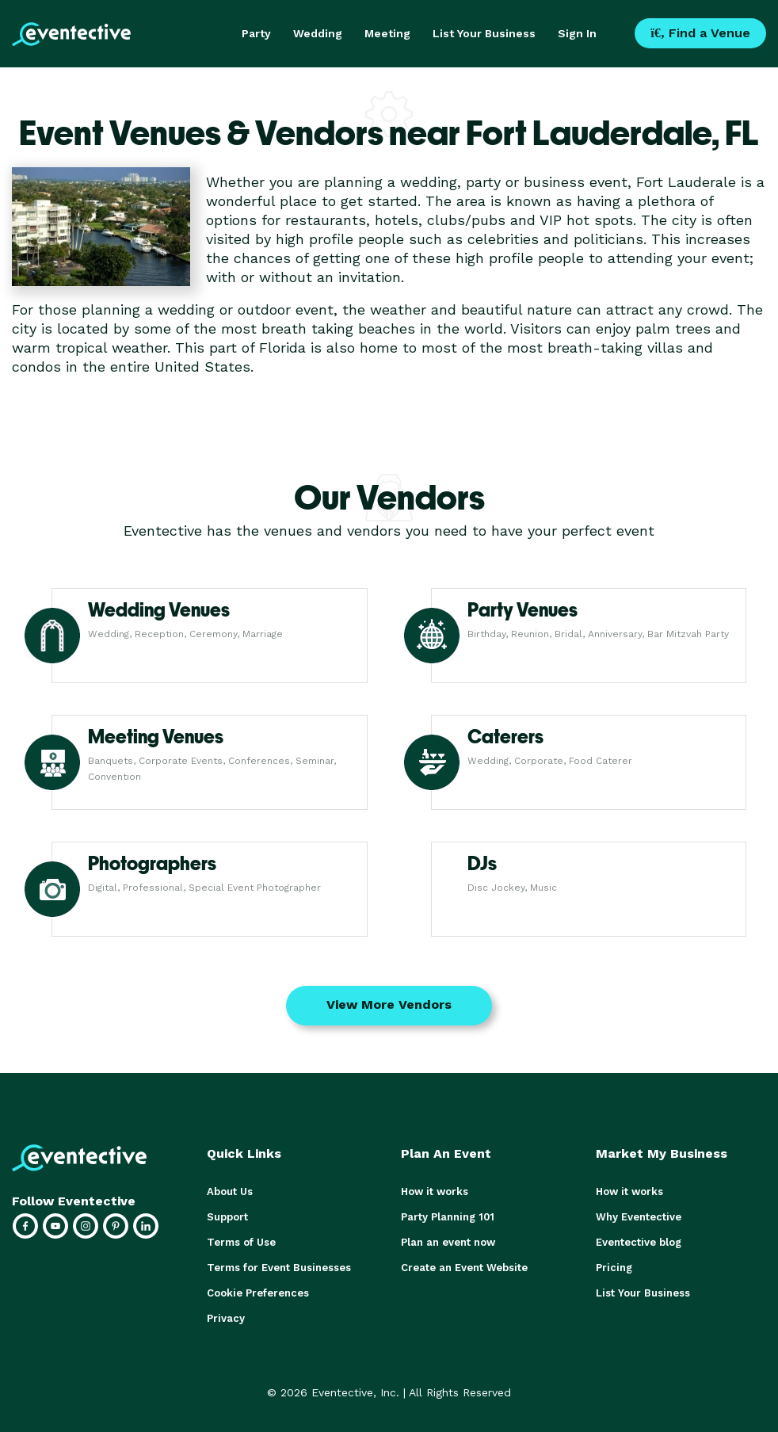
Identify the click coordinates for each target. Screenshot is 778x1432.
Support (227, 1217)
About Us (230, 1191)
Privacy (226, 1318)
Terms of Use (241, 1242)
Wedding (317, 33)
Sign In (577, 33)
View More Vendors (389, 1004)
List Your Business (484, 33)
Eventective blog (638, 1242)
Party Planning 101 (447, 1217)
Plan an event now (448, 1242)
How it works (434, 1191)
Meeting (387, 33)
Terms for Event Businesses (279, 1268)
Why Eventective (638, 1217)
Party (256, 33)
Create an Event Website (464, 1268)
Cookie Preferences (258, 1293)
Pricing (614, 1268)
